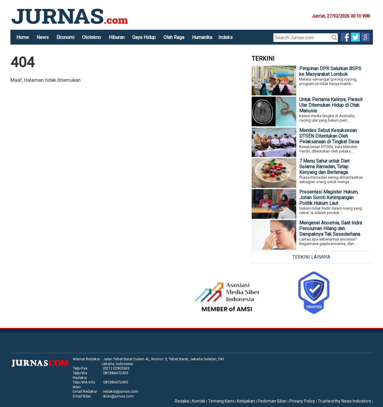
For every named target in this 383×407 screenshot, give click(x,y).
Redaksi (182, 401)
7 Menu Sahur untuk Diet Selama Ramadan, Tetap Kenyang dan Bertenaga (324, 166)
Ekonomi (65, 37)
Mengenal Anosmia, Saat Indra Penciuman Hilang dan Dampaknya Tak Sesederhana (330, 228)
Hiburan (116, 37)
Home (22, 37)
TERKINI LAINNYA (311, 257)
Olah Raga (173, 37)
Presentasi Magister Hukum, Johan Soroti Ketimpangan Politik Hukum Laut (328, 197)
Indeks (225, 37)
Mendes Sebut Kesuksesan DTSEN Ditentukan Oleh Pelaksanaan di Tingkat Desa (329, 136)
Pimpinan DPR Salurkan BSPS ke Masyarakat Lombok (330, 71)
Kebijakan (246, 401)
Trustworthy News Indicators (344, 401)
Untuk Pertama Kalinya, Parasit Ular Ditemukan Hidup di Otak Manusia (330, 105)
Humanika (202, 37)
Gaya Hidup (144, 37)
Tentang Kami (221, 401)
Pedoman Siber (272, 401)
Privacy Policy (302, 401)
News (43, 37)
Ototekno (91, 37)
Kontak (198, 401)
